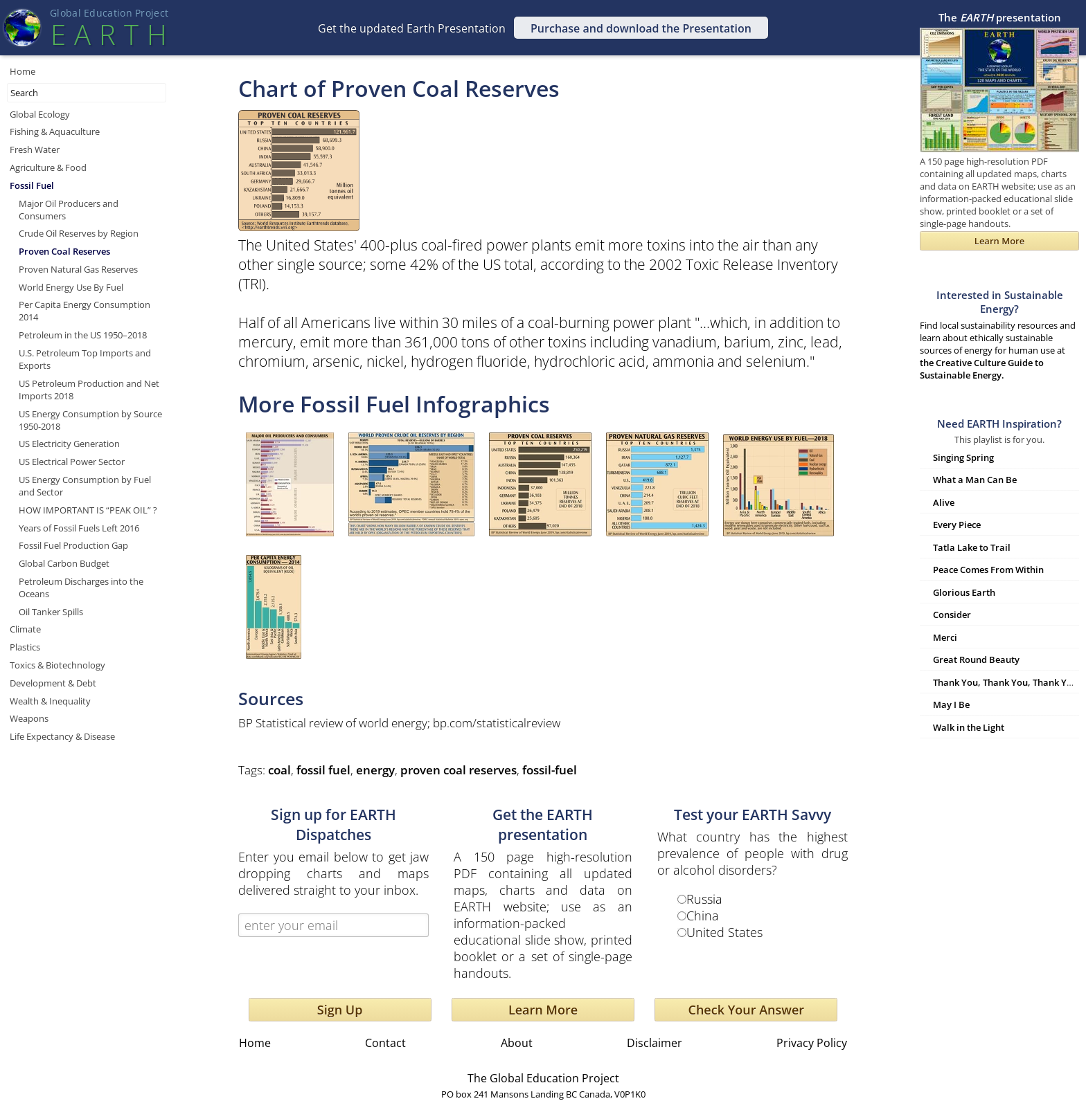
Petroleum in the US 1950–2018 (83, 335)
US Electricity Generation (69, 443)
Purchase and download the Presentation (641, 28)
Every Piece (957, 524)
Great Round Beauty (976, 659)
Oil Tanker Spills (51, 612)
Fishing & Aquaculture (55, 131)
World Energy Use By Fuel (71, 287)
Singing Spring (963, 457)
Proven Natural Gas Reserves (78, 269)
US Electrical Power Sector (72, 461)
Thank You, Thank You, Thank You (1005, 682)
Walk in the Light (968, 727)
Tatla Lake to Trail (972, 547)
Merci (945, 637)
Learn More (543, 1009)
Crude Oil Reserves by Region (79, 233)
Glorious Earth (964, 592)
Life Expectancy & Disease (62, 736)
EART (109, 34)
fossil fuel (323, 770)
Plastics (25, 647)
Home (22, 71)
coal (279, 770)
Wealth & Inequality (50, 701)
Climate (25, 629)
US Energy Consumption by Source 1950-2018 (90, 420)
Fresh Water (35, 149)
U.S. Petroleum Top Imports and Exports (85, 359)
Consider (952, 614)
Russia (704, 899)
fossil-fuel (549, 770)
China (702, 915)
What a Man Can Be (975, 479)
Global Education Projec (109, 12)
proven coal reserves (458, 770)
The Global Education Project (543, 1078)
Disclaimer (654, 1042)
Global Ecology (40, 114)
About (517, 1042)
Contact (385, 1042)
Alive (943, 502)
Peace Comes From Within (988, 569)
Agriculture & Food (48, 167)
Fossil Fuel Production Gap (73, 545)
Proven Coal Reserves (64, 251)
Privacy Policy (811, 1042)
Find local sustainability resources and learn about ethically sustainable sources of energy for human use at (999, 334)
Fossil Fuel (32, 185)
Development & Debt (53, 683)
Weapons (29, 718)
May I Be (951, 704)
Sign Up (340, 1009)
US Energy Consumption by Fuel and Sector (85, 485)
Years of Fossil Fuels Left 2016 (79, 528)
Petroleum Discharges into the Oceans (81, 587)
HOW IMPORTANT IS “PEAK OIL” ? (88, 510)
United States (724, 932)
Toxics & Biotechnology (57, 665)
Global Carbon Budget (64, 563)
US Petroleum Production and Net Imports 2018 (89, 389)
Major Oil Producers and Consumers (68, 209)
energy (375, 770)
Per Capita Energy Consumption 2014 (84, 310)
